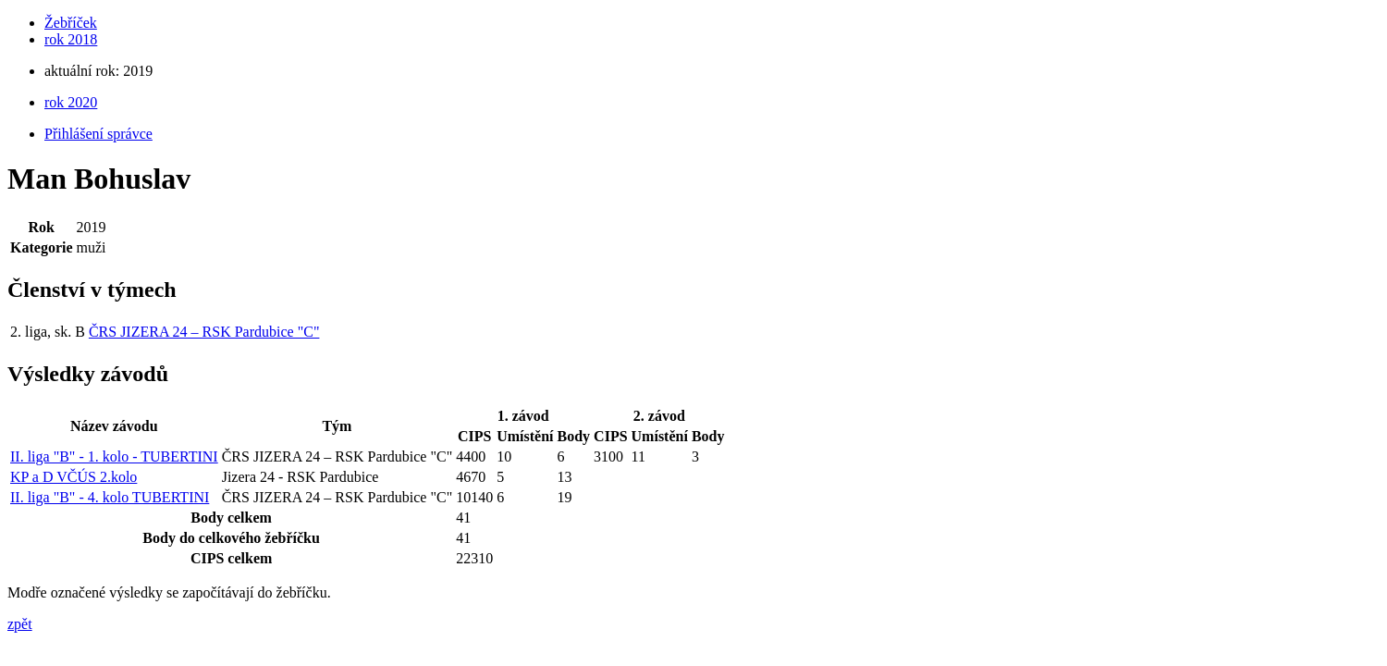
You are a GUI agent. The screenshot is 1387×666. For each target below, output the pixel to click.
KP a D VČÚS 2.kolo (73, 477)
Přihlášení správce (98, 134)
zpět (19, 624)
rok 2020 (70, 102)
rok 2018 (70, 39)
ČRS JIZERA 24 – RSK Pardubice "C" (204, 331)
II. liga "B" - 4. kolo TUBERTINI (109, 497)
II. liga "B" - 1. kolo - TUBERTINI (114, 456)
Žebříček (70, 23)
